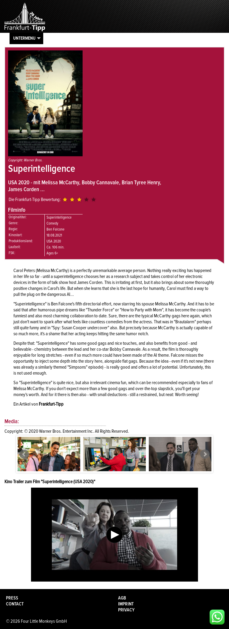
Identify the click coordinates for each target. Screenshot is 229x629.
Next (205, 454)
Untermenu (24, 38)
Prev (24, 454)
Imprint (126, 604)
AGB (122, 598)
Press (12, 598)
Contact (15, 604)
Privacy (126, 610)
